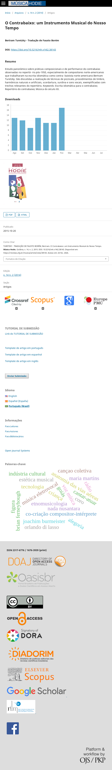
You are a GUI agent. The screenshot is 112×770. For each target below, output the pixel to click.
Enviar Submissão (16, 375)
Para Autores (11, 431)
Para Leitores (11, 426)
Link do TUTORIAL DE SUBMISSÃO (24, 333)
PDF (10, 214)
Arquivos (19, 12)
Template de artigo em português (24, 348)
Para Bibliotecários (14, 436)
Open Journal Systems (17, 450)
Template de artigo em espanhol (23, 354)
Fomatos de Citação (16, 258)
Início (7, 12)
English (13, 396)
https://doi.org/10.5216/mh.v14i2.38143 (33, 49)
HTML (24, 214)
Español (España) (18, 401)
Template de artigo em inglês (21, 361)
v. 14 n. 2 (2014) (35, 12)
